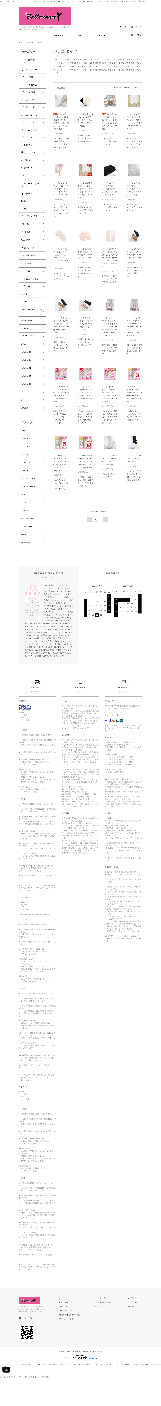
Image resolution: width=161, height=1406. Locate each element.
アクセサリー (28, 145)
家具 (23, 203)
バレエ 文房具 (28, 92)
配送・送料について (79, 1332)
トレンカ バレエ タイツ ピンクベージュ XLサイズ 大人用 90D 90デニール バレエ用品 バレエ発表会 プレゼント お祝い (134, 326)
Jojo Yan (25, 308)
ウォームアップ (29, 130)
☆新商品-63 (27, 390)
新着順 (135, 88)
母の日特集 (26, 572)
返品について (77, 1337)
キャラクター (28, 554)
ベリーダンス (28, 177)
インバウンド (28, 226)
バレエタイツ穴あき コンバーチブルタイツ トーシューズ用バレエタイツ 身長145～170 (61, 189)
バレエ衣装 (26, 537)
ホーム (21, 42)
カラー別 (25, 292)
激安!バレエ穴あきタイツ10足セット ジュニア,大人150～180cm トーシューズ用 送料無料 (85, 461)
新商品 (24, 354)
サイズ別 (25, 277)
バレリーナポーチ (30, 107)
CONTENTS (101, 36)
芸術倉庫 (25, 338)
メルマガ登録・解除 (111, 1332)
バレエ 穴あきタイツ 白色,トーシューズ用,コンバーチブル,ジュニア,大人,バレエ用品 (133, 189)
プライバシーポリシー (80, 1349)
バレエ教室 (26, 457)
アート (24, 210)
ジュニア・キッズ (30, 502)
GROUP (80, 36)
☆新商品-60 (27, 363)
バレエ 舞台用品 (29, 84)
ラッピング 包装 (29, 218)
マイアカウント (121, 27)
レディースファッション (30, 186)
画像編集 (25, 425)
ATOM (110, 1337)
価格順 (127, 88)
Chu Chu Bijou (28, 160)
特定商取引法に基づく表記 (82, 1345)
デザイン (25, 563)
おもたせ (25, 475)
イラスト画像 (28, 269)
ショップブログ (109, 1328)
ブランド (25, 300)
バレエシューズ (29, 115)
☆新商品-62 (27, 381)
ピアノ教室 (26, 466)
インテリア (26, 195)
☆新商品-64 (27, 398)
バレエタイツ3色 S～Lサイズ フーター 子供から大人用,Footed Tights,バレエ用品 (85, 120)
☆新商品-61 (27, 372)
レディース (26, 493)
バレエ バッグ (28, 100)
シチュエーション (30, 284)
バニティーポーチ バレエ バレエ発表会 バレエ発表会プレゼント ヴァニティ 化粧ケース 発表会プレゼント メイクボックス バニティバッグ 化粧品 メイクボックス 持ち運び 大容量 (78, 1392)
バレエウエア (31, 42)
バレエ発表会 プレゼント (30, 60)
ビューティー (28, 137)
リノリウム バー (29, 69)
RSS (105, 1337)
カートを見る (135, 1332)
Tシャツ (25, 528)
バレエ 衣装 (27, 77)
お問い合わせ (135, 1337)
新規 (23, 448)
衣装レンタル (28, 252)
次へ (105, 519)
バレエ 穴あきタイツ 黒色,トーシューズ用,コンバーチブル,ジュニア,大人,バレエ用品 (109, 189)
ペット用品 (26, 235)
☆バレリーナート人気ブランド (30, 318)
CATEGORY (58, 36)
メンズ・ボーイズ (30, 510)
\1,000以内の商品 (30, 260)
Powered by (80, 1385)
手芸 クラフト (28, 152)
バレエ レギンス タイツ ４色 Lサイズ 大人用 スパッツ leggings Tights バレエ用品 (85, 324)
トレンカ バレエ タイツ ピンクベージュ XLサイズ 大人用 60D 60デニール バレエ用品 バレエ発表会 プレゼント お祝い (109, 326)
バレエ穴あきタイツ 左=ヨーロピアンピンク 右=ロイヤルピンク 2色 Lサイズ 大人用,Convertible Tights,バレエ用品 (110, 258)
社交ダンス (26, 169)
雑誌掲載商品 (28, 329)
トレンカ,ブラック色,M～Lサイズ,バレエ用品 (134, 458)
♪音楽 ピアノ (27, 346)
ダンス (24, 519)
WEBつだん (27, 243)
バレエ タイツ (43, 42)
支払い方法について (79, 1341)
